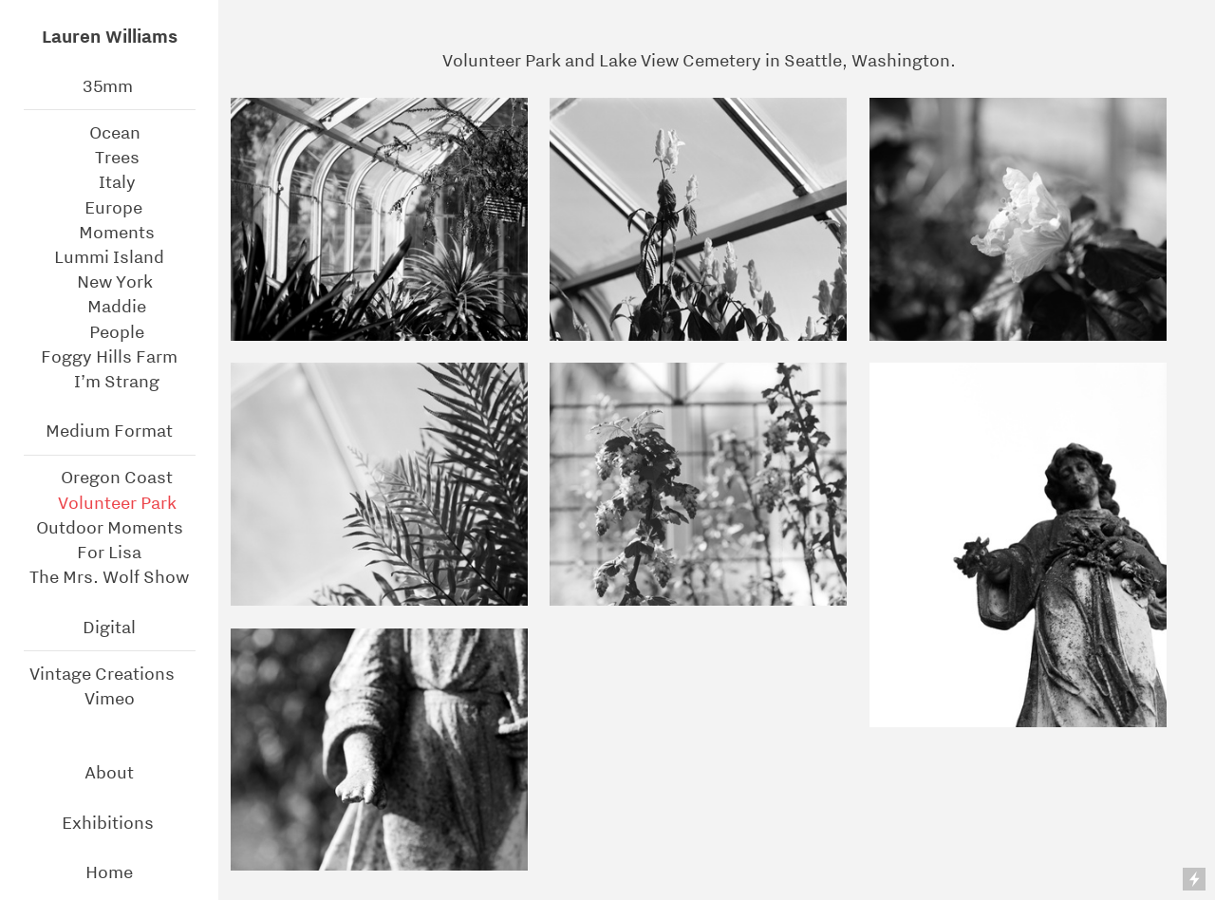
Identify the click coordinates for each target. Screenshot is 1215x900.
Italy (110, 182)
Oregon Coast (115, 477)
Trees (110, 157)
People (109, 332)
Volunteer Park (112, 503)
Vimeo (109, 698)
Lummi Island (109, 257)
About (109, 772)
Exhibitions (110, 823)
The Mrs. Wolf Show (109, 577)
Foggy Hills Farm (109, 356)
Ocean (116, 132)
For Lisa (109, 552)
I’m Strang (109, 381)
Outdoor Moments (109, 527)
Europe (113, 207)
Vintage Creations (102, 673)
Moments (115, 232)
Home (109, 872)
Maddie (115, 306)
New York (115, 281)
